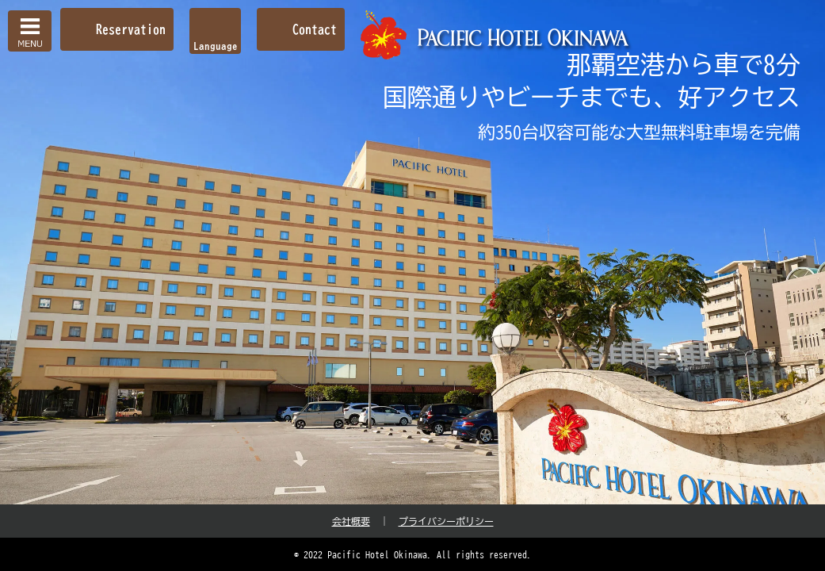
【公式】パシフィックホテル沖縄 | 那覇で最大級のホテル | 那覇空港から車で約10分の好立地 (497, 35)
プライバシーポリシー (446, 521)
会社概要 (351, 521)
